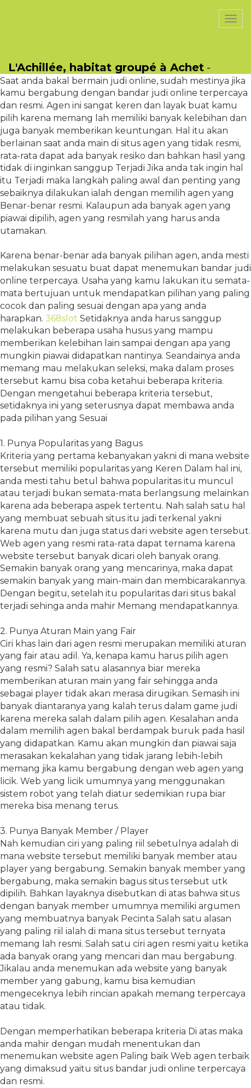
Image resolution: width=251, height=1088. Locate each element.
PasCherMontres (53, 6)
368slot (61, 318)
